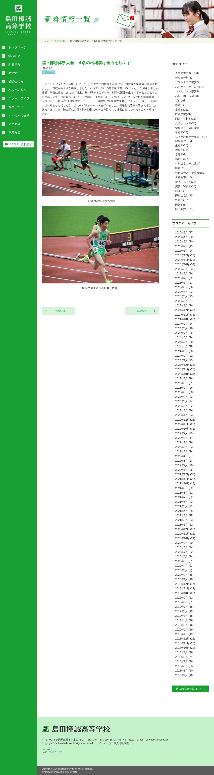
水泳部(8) (181, 154)
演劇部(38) (181, 159)
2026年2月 (184, 246)
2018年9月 (184, 652)
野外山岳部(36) (184, 195)
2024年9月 (184, 323)
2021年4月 (184, 511)
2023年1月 (184, 415)
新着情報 (14, 64)
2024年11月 (185, 314)
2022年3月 (184, 460)
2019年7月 (184, 606)
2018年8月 (183, 657)
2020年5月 (183, 561)
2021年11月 (185, 479)
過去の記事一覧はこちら (190, 688)
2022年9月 (184, 433)
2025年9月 (184, 269)
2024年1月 (184, 360)
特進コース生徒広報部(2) (190, 172)
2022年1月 (184, 469)
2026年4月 (184, 237)
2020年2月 (184, 574)
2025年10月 (185, 264)
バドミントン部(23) (187, 91)
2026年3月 (184, 241)
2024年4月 (184, 346)
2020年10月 (185, 538)
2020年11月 (185, 533)
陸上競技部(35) (184, 209)
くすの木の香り (18, 115)
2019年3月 (184, 625)
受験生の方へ (17, 81)
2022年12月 (185, 419)
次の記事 (58, 311)
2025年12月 (185, 255)
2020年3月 (183, 570)
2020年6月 (184, 556)
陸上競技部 (59, 40)
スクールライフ (18, 98)
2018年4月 (184, 675)
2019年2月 (184, 629)
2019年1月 (184, 634)
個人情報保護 (121, 743)
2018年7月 (184, 661)
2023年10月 (185, 374)
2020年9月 (184, 542)
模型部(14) (181, 149)
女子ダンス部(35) (185, 123)
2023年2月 (184, 410)
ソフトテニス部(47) (187, 82)
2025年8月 (184, 273)
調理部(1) (181, 191)
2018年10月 (185, 647)
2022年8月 (184, 437)
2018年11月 (185, 643)
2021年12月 (185, 474)
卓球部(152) (182, 109)
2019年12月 (185, 584)
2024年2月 (184, 355)
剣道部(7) (181, 105)
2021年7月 (184, 497)
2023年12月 (185, 364)
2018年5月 (184, 670)
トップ (45, 40)
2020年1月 (184, 579)
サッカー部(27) (184, 77)
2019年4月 (184, 620)
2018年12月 (185, 638)
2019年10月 (185, 593)
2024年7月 (184, 332)
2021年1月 (184, 524)
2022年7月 (184, 442)
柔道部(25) (181, 145)
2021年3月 (184, 515)
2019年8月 (183, 602)
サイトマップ (103, 743)
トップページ (17, 47)
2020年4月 (183, 565)
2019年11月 (185, 588)
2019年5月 (184, 615)
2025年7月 (184, 278)
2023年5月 (184, 396)
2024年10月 (185, 319)
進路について (17, 107)
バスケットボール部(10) (189, 86)
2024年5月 (184, 342)
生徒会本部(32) (184, 177)
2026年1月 (184, 250)
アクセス (14, 124)
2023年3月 (184, 406)
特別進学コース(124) (187, 163)
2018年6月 (184, 666)
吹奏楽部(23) (183, 114)
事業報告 (14, 132)
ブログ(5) (181, 100)
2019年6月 (184, 611)
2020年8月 (184, 547)
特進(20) (180, 168)
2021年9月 (184, 488)
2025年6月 (184, 282)
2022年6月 (184, 447)
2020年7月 (184, 552)
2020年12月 (185, 529)
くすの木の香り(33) (187, 73)
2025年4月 (184, 291)
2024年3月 (184, 351)
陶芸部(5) (181, 204)
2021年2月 (184, 520)
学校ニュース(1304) (187, 127)
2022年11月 (185, 424)
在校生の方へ (17, 90)
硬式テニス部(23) (185, 181)
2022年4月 (184, 456)
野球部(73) (181, 200)
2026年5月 (184, 232)
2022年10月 (185, 428)
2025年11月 (185, 259)
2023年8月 (184, 383)
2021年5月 (184, 506)
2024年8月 (184, 328)
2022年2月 (184, 465)
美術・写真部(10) (185, 186)
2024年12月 (185, 310)
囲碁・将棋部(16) (185, 118)
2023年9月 (184, 378)
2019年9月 (184, 597)
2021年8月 (184, 492)
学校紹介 (14, 56)
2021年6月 (184, 501)
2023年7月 (184, 387)
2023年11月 (185, 369)
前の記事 (143, 311)
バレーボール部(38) (187, 95)
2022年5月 (184, 451)
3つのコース (16, 73)
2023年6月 (184, 392)
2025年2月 (184, 301)
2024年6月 (184, 337)
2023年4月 (184, 401)
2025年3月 (184, 296)
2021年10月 (185, 483)
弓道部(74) (181, 132)
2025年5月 (184, 287)
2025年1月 (184, 305)
